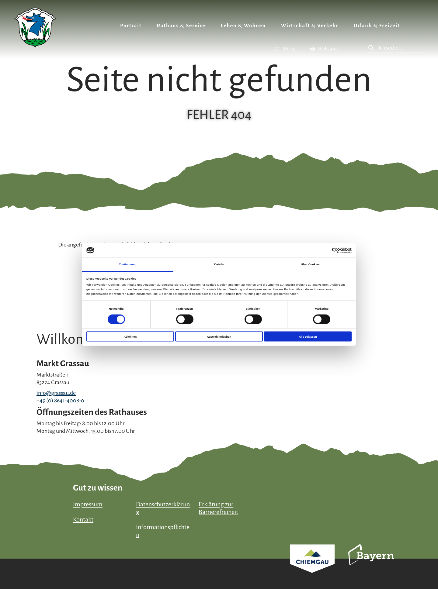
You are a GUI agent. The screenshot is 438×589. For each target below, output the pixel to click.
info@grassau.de (56, 393)
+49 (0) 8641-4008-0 (60, 401)
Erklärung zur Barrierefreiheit (218, 508)
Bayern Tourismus (371, 562)
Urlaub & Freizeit (377, 26)
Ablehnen (130, 336)
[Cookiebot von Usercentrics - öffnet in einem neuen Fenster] (325, 250)
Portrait (131, 26)
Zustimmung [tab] (127, 264)
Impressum (88, 504)
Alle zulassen (308, 336)
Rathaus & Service (181, 26)
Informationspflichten (162, 531)
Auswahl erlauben (219, 336)
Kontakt (83, 519)
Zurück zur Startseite (35, 27)
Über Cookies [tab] (310, 264)
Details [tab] (219, 264)
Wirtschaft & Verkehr (310, 26)
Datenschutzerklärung (163, 508)
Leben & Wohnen (243, 26)
